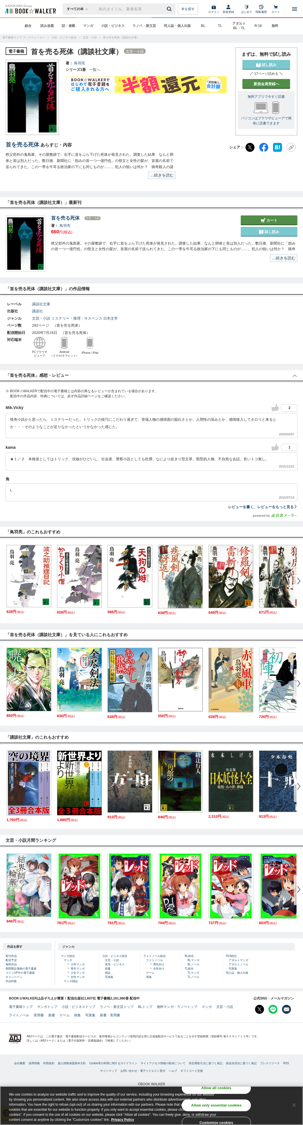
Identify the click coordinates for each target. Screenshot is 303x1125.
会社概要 (19, 1063)
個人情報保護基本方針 (72, 1063)
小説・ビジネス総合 (114, 955)
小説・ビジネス (113, 26)
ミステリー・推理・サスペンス (76, 318)
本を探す (188, 9)
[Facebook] (264, 147)
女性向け (158, 968)
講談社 (37, 311)
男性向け (158, 964)
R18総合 (231, 955)
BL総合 (189, 955)
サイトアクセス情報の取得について (163, 1063)
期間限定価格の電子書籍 (21, 968)
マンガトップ (47, 1007)
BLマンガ (193, 960)
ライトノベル (154, 960)
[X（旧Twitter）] (250, 147)
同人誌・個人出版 (177, 26)
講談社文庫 (41, 304)
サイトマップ (108, 1070)
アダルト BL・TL (239, 26)
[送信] (170, 9)
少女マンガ (78, 972)
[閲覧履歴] (261, 9)
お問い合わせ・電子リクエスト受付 (142, 1070)
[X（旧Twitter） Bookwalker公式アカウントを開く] (259, 1009)
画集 (149, 976)
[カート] (275, 9)
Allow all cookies (216, 1088)
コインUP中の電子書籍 (20, 972)
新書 (108, 968)
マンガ (88, 26)
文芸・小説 (41, 318)
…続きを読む (162, 175)
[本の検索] (79, 9)
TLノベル (193, 976)
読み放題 (47, 26)
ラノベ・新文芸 (144, 26)
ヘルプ (173, 1070)
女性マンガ (78, 976)
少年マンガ (78, 964)
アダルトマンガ (238, 960)
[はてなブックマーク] (277, 147)
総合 (28, 26)
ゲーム (150, 972)
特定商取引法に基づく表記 (205, 1063)
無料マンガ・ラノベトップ (177, 1007)
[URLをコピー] (291, 147)
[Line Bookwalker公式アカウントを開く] (273, 1009)
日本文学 (110, 318)
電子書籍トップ (21, 1007)
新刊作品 (11, 955)
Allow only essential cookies (216, 1105)
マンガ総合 (68, 955)
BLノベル (193, 964)
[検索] (170, 9)
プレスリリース (270, 1063)
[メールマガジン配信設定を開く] (286, 1009)
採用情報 (34, 1063)
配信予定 (11, 960)
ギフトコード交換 (191, 1070)
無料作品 (11, 964)
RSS (286, 1063)
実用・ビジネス (115, 964)
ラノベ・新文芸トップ (117, 1007)
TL (220, 26)
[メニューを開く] (294, 9)
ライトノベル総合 (154, 955)
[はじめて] (246, 9)
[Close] (294, 1105)
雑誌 (108, 972)
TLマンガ (193, 972)
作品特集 (11, 981)
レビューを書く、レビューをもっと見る (262, 507)
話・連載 (68, 26)
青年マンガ (78, 968)
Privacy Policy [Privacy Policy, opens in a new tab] (122, 1120)
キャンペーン (14, 976)
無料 (275, 26)
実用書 (39, 1015)
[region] (151, 1105)
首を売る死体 (22, 144)
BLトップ (145, 1007)
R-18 (258, 26)
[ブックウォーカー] (30, 9)
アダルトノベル (238, 964)
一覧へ (94, 70)
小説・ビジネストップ (78, 1007)
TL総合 (189, 968)
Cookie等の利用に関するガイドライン (113, 1063)
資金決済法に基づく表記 (241, 1063)
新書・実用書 (110, 1015)
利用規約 (48, 1063)
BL (203, 26)
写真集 (109, 976)
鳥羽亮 (79, 63)
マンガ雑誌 (71, 981)
